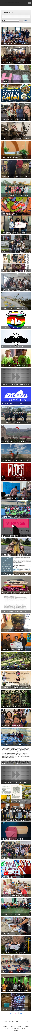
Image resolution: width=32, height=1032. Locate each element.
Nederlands (15, 1028)
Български (6, 1026)
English (13, 1026)
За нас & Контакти (9, 1021)
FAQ (17, 1021)
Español (20, 1026)
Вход (27, 1021)
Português (24, 1028)
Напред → (21, 1013)
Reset (25, 20)
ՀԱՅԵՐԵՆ (7, 1028)
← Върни (10, 1013)
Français (26, 1026)
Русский (16, 1030)
